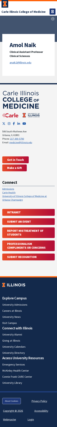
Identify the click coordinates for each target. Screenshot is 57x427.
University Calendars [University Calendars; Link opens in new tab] (14, 346)
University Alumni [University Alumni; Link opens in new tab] (12, 334)
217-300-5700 (17, 138)
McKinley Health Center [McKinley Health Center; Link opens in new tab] (15, 370)
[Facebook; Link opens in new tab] (14, 123)
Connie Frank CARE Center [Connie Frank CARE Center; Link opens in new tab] (17, 376)
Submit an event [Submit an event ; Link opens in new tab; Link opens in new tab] (19, 221)
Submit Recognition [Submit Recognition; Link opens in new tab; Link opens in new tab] (22, 257)
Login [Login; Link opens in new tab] (31, 419)
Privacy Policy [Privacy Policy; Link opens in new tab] (39, 401)
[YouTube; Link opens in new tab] (24, 123)
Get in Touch (15, 160)
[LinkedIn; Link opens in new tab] (18, 123)
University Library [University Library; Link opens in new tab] (12, 383)
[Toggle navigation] (52, 12)
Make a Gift (14, 168)
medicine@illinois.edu (20, 142)
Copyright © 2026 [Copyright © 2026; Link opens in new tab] (13, 411)
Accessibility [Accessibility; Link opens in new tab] (41, 411)
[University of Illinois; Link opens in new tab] (13, 285)
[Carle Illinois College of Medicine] (24, 12)
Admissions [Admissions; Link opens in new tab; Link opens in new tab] (8, 188)
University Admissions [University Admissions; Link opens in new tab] (14, 304)
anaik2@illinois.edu (20, 62)
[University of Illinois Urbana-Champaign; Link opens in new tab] (5, 4)
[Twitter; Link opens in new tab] (3, 123)
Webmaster (9, 419)
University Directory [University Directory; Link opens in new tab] (13, 353)
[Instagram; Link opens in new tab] (9, 123)
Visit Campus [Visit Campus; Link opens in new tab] (9, 323)
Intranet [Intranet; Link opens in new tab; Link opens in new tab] (14, 212)
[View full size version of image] (53, 19)
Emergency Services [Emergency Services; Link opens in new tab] (13, 364)
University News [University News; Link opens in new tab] (11, 317)
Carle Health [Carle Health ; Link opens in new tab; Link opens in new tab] (9, 192)
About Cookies (11, 401)
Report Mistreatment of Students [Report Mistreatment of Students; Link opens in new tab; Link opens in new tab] (25, 232)
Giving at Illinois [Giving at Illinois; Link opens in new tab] (11, 340)
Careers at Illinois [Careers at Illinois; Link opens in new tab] (12, 310)
